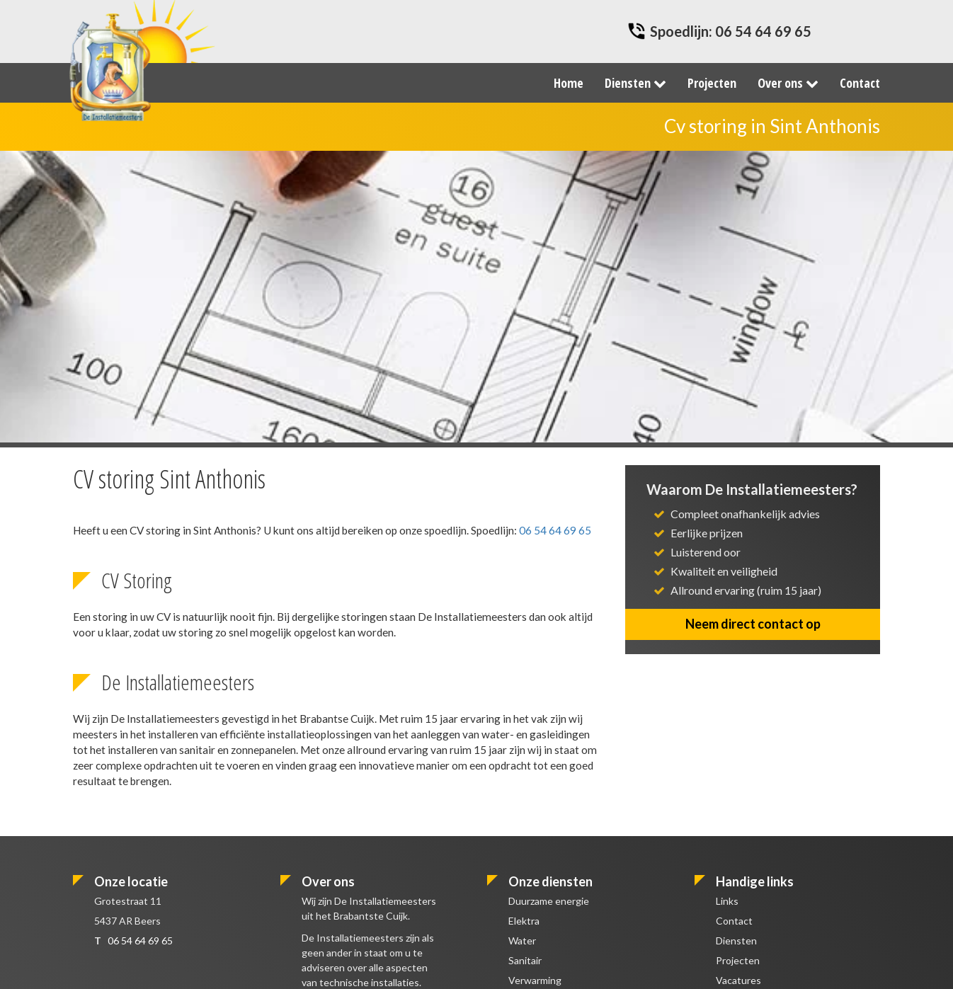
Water (522, 940)
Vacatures (738, 980)
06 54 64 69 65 (763, 31)
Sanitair (525, 960)
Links (727, 901)
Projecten (711, 82)
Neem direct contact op (753, 623)
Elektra (524, 921)
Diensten (635, 82)
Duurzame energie (548, 901)
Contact (860, 82)
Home (568, 82)
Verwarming (534, 980)
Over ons (788, 82)
